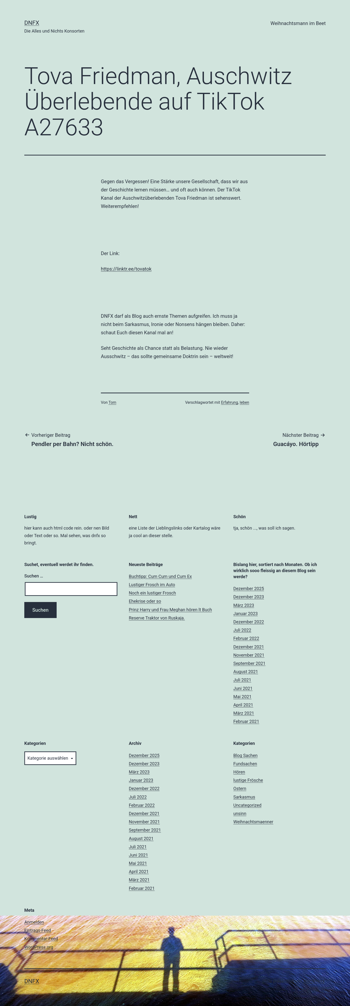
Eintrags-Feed (37, 930)
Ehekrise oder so (145, 601)
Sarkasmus (244, 797)
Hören (239, 771)
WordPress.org (38, 947)
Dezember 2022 (248, 621)
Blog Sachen (245, 755)
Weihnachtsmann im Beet (298, 23)
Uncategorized (247, 805)
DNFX (31, 22)
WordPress (313, 981)
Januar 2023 (245, 613)
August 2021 (245, 671)
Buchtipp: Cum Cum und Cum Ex (160, 576)
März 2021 (243, 713)
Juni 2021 (243, 688)
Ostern (239, 788)
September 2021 (249, 663)
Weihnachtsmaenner (253, 821)
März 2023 (243, 605)
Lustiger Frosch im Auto (152, 584)
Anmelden (34, 922)
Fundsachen (245, 763)
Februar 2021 (246, 721)
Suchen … (33, 575)
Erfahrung (229, 402)
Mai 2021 (242, 696)
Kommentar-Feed (41, 938)
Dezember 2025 (248, 588)
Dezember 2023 (248, 596)
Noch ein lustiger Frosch (152, 592)
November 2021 (248, 655)
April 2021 (243, 704)
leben (244, 402)
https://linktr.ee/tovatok (126, 269)
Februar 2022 (246, 638)
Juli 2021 (242, 679)
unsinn (239, 813)
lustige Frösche (248, 780)
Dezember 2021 (248, 646)
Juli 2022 (242, 630)
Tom (112, 402)
